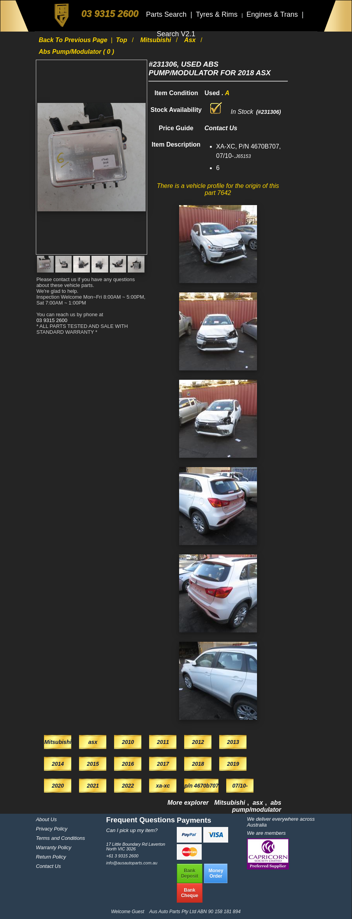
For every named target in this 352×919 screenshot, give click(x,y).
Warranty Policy (53, 847)
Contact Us (48, 866)
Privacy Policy (51, 829)
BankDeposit (189, 873)
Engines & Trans (273, 14)
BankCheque (189, 892)
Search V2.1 (176, 34)
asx (190, 40)
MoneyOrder (215, 873)
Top (122, 40)
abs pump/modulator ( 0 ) (76, 51)
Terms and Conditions (60, 838)
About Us (46, 819)
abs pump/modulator (256, 806)
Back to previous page (74, 40)
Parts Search (167, 14)
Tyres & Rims (217, 14)
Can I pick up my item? (132, 830)
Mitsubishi (156, 40)
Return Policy (51, 857)
